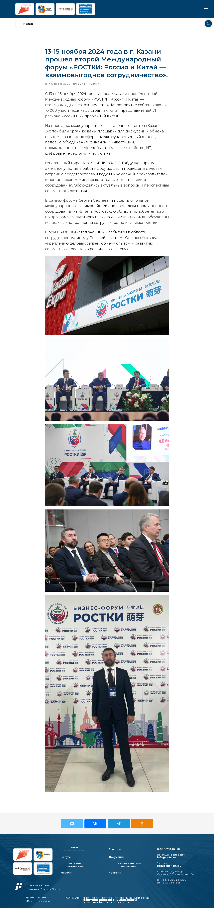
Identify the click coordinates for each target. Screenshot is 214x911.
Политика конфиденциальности (109, 902)
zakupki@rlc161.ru (169, 868)
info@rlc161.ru (166, 860)
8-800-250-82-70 (168, 851)
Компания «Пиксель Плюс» (43, 891)
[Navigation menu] (206, 7)
